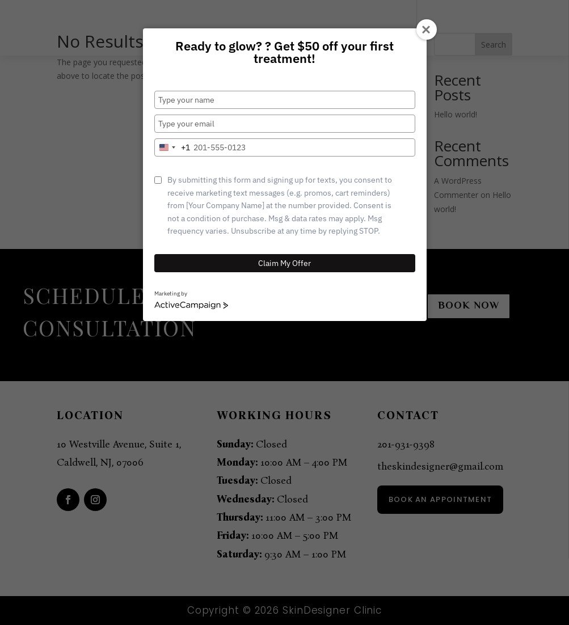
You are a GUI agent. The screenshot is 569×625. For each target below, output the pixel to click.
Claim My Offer (284, 263)
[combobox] (172, 147)
